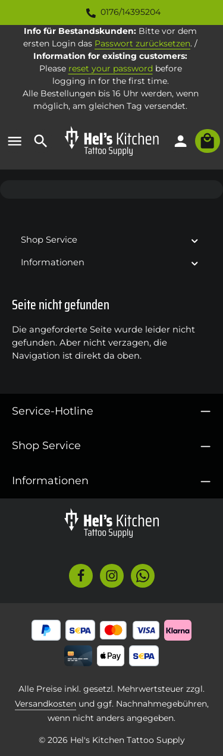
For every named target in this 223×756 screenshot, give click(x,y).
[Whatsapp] (143, 576)
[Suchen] (41, 141)
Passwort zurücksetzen (142, 43)
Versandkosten (45, 703)
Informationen (50, 480)
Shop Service (46, 445)
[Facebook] (81, 576)
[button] (195, 240)
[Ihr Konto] (181, 141)
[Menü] (15, 141)
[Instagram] (112, 576)
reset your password (110, 68)
